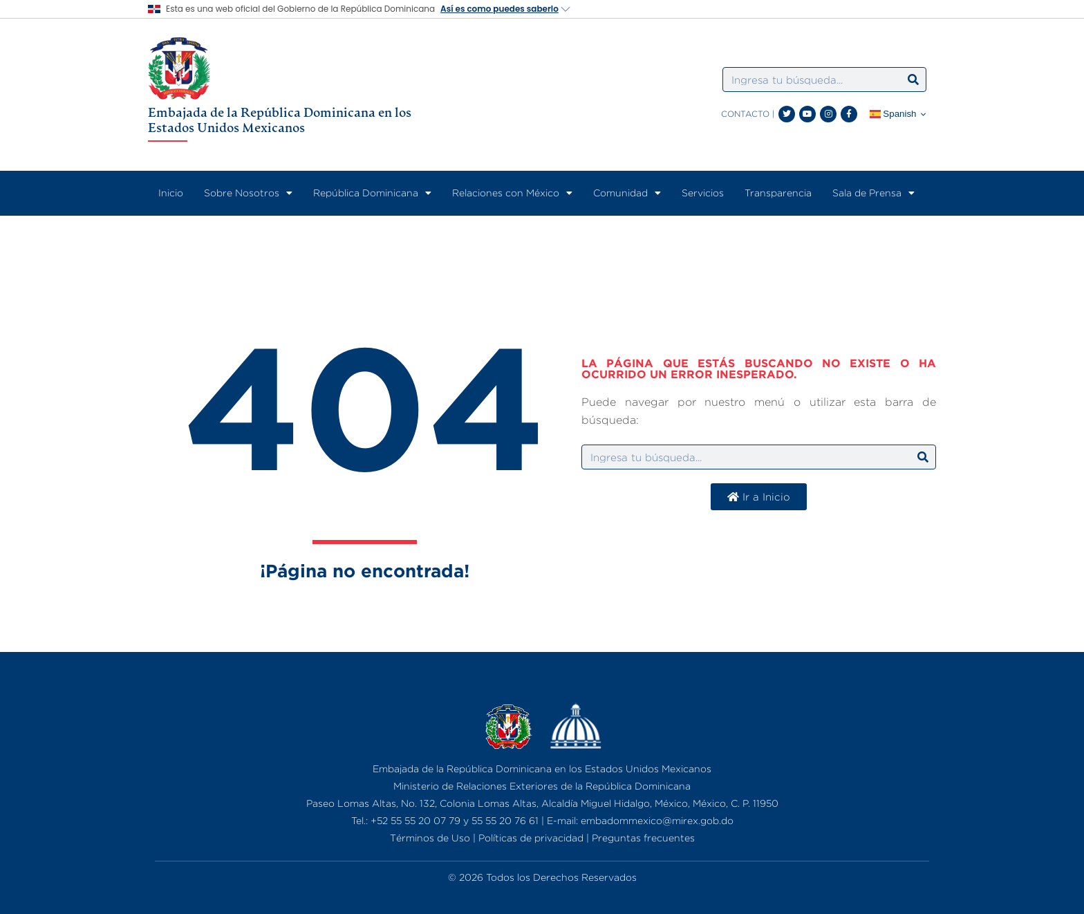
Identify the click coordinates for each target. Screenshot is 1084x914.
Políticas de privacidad (530, 837)
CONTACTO (745, 113)
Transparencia (778, 192)
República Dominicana (372, 193)
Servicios (703, 192)
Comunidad (627, 193)
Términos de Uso (430, 837)
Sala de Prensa (873, 193)
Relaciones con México (512, 193)
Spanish (893, 114)
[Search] (913, 79)
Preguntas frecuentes (643, 837)
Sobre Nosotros (248, 193)
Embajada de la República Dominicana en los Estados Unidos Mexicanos (279, 119)
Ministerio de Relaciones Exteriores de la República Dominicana (542, 786)
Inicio (170, 192)
